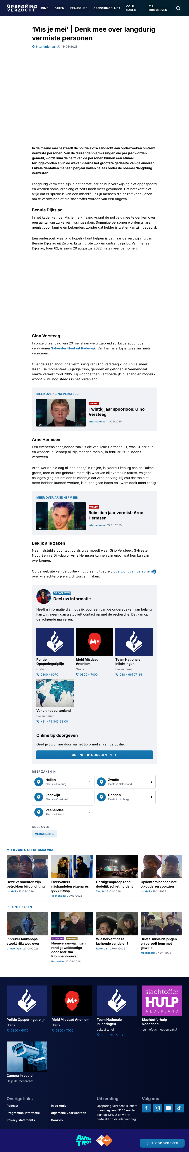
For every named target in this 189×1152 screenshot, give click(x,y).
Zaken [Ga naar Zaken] (59, 8)
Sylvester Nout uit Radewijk (73, 348)
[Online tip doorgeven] (94, 754)
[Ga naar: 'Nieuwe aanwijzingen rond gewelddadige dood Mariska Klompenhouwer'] (72, 937)
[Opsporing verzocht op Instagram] (157, 1108)
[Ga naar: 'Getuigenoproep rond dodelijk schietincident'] (117, 876)
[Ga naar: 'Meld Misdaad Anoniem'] (94, 652)
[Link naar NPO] (104, 1140)
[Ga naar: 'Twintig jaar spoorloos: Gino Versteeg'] (94, 413)
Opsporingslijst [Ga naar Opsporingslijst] (106, 8)
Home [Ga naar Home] (44, 8)
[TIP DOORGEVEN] (162, 1143)
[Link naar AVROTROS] (83, 1140)
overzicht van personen (133, 571)
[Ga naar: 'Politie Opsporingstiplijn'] (55, 652)
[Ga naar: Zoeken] (178, 8)
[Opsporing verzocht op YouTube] (168, 1108)
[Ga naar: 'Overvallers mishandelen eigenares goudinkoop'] (72, 876)
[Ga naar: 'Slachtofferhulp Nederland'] (162, 1009)
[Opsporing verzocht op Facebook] (146, 1108)
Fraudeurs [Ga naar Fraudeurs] (78, 8)
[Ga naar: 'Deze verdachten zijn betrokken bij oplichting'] (27, 876)
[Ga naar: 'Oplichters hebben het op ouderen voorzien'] (161, 876)
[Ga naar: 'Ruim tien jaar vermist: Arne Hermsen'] (94, 516)
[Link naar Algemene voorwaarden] (71, 1113)
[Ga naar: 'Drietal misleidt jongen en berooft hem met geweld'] (161, 937)
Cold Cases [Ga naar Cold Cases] (131, 8)
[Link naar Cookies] (71, 1120)
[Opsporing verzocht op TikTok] (179, 1108)
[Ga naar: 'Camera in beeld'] (27, 1062)
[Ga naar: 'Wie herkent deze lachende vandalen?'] (117, 937)
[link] (62, 782)
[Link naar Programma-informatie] (27, 1113)
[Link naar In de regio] (71, 1106)
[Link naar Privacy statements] (27, 1120)
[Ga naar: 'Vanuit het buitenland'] (55, 701)
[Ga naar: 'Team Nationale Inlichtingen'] (134, 652)
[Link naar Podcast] (27, 1106)
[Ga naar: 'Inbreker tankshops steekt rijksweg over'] (27, 937)
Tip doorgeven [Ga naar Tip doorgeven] (158, 8)
